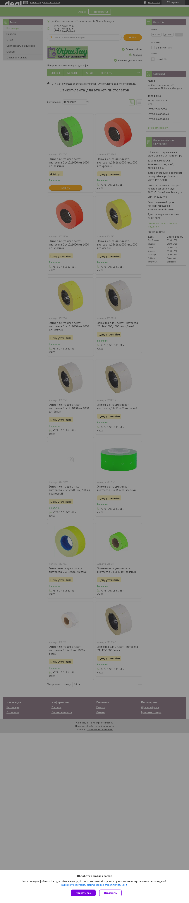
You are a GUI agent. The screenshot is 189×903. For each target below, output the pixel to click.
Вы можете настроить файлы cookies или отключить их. (93, 884)
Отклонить (110, 893)
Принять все (83, 893)
